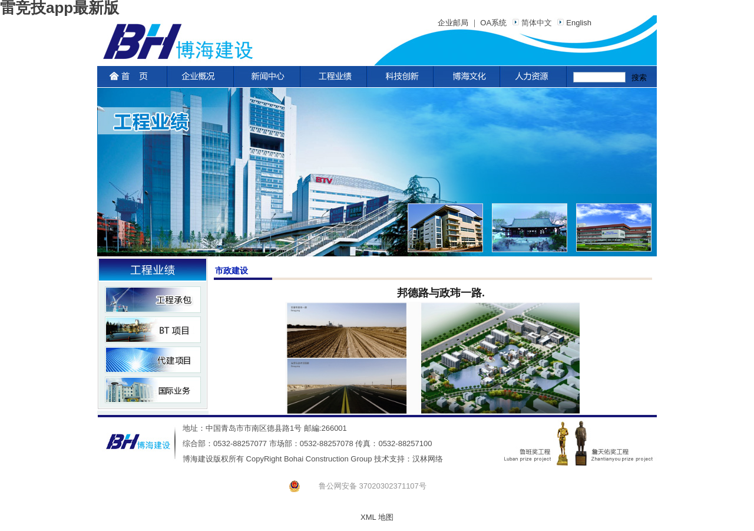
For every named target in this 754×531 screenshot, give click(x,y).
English (572, 22)
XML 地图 (377, 517)
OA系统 (493, 22)
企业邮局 (453, 22)
